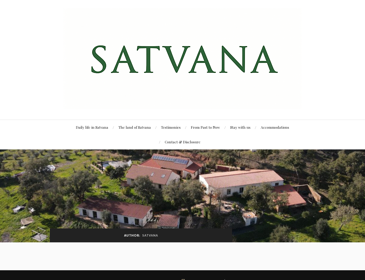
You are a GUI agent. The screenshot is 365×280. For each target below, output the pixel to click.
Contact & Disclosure (182, 141)
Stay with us (240, 127)
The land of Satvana (134, 127)
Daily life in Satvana (92, 127)
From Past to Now (205, 127)
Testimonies (171, 127)
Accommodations (275, 127)
